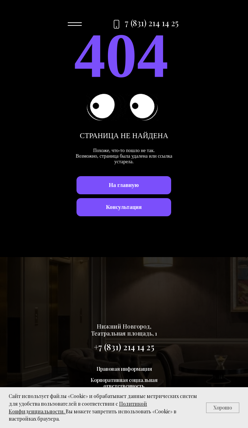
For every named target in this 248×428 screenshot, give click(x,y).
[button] (123, 207)
